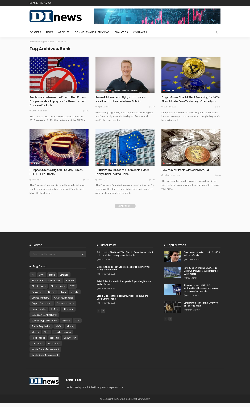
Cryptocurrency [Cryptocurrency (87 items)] (65, 307)
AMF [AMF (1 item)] (41, 278)
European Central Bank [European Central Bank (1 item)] (44, 318)
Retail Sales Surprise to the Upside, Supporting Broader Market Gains (124, 286)
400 (217, 179)
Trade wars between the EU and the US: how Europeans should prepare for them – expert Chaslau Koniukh (59, 101)
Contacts (140, 32)
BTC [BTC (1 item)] (72, 289)
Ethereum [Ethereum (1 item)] (68, 312)
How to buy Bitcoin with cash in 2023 (187, 173)
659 (152, 106)
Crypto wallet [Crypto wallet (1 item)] (39, 312)
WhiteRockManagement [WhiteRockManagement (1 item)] (45, 358)
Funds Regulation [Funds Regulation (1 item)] (41, 330)
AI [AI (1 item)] (33, 278)
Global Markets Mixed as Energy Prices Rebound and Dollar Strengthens (122, 301)
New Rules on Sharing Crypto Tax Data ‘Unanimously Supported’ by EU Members (201, 274)
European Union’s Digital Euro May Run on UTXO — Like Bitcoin (59, 175)
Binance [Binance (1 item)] (64, 278)
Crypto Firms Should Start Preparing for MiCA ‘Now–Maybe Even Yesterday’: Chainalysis (189, 101)
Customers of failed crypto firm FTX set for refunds (202, 258)
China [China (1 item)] (63, 295)
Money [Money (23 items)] (70, 330)
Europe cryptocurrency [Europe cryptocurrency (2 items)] (44, 324)
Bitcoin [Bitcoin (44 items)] (70, 284)
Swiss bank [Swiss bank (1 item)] (54, 347)
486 (86, 110)
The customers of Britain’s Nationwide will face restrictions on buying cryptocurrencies (201, 292)
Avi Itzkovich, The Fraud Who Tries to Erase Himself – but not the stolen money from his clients (125, 258)
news (49, 32)
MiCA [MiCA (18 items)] (59, 330)
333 (86, 183)
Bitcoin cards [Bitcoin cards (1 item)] (39, 289)
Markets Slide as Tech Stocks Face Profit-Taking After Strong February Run (123, 272)
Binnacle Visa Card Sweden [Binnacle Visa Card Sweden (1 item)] (46, 284)
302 (152, 183)
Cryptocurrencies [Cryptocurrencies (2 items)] (63, 301)
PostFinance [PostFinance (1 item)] (38, 341)
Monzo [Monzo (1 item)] (35, 335)
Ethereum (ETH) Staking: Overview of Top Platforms (201, 308)
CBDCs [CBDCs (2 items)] (51, 295)
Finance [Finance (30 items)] (66, 324)
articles (63, 32)
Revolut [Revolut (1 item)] (54, 341)
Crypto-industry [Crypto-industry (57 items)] (40, 301)
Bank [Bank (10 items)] (52, 278)
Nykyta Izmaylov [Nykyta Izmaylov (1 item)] (62, 335)
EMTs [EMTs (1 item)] (54, 312)
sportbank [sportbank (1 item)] (37, 347)
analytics (121, 32)
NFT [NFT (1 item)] (46, 335)
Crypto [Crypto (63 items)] (74, 295)
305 (217, 110)
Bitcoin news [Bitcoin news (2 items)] (58, 289)
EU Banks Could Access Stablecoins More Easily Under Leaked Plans (124, 175)
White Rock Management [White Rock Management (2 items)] (45, 352)
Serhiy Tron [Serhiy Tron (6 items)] (70, 341)
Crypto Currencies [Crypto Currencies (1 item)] (42, 307)
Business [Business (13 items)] (36, 295)
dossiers (35, 32)
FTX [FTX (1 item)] (77, 324)
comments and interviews (91, 32)
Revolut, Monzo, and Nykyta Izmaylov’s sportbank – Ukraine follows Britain (122, 99)
